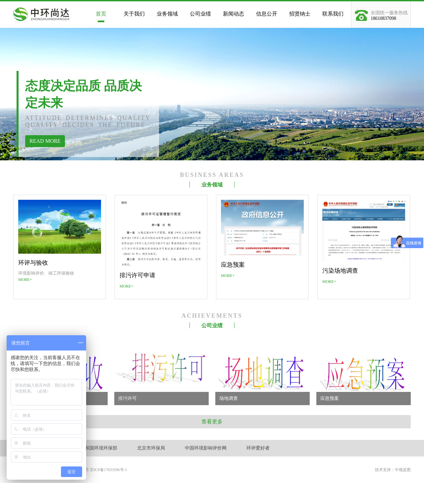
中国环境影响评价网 (206, 448)
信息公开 (266, 14)
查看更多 (212, 421)
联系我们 (333, 14)
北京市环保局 (151, 448)
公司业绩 (200, 14)
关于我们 (134, 14)
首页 (101, 14)
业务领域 (167, 14)
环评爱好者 (258, 448)
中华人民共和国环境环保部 (89, 448)
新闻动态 (233, 14)
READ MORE (45, 141)
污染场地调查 (340, 270)
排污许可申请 (137, 275)
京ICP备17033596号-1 (108, 469)
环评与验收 (33, 262)
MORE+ (25, 279)
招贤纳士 (299, 14)
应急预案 (233, 264)
